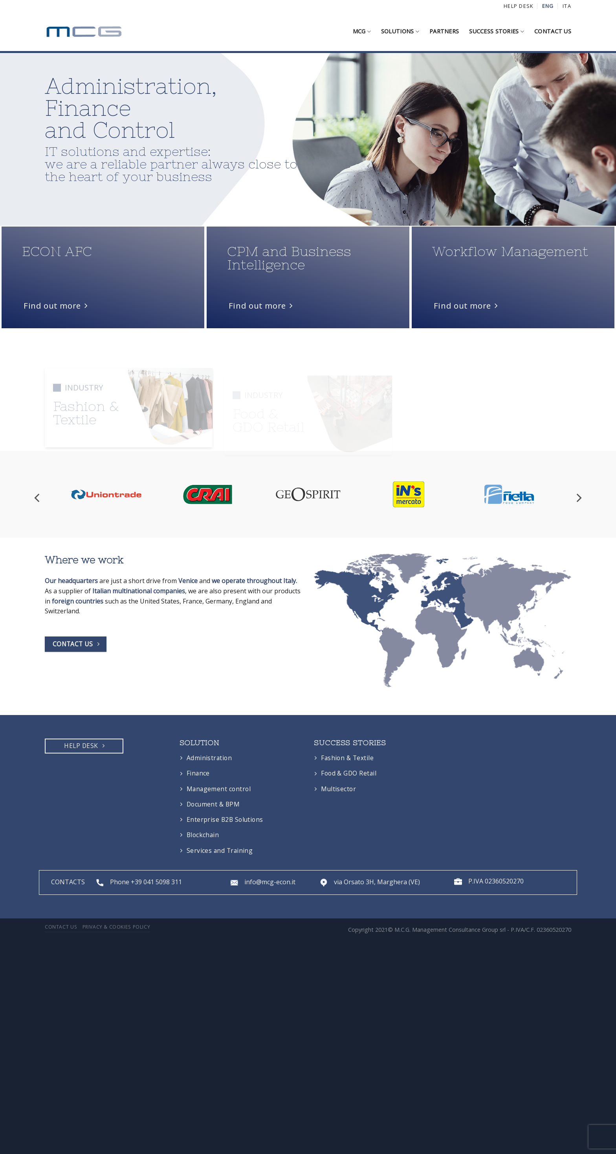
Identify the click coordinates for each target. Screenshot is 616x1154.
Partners (444, 31)
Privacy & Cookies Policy (116, 1014)
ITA (567, 5)
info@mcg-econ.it (269, 970)
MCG (362, 31)
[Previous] (38, 586)
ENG (548, 5)
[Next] (578, 586)
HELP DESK (519, 5)
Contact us (552, 31)
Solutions (400, 31)
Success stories (496, 31)
